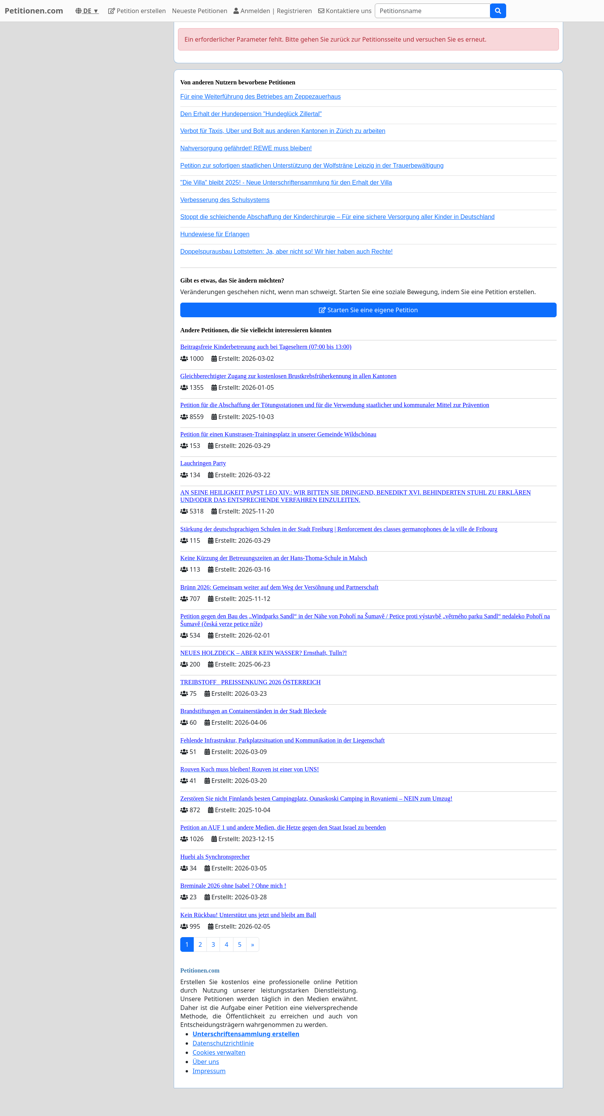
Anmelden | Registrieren (272, 11)
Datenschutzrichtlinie (223, 1043)
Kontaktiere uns (345, 11)
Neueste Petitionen (200, 11)
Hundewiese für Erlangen (215, 234)
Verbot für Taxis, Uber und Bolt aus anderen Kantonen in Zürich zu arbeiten (282, 131)
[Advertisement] (98, 137)
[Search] (432, 10)
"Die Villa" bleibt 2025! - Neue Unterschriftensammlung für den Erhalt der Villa (286, 182)
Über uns (206, 1061)
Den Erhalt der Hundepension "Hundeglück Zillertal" (251, 114)
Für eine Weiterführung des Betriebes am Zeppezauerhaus (260, 96)
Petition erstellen (137, 11)
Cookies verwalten (219, 1052)
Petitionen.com (34, 10)
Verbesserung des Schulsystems (225, 200)
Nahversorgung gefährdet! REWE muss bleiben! (246, 148)
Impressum (209, 1071)
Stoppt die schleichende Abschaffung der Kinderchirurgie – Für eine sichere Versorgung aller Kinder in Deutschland (337, 217)
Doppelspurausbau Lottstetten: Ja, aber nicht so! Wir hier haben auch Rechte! (286, 251)
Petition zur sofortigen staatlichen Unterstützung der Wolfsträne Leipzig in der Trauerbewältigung (312, 165)
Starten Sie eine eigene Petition (368, 310)
